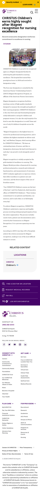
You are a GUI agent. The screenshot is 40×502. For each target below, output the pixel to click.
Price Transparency (26, 447)
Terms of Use (28, 454)
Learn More (27, 4)
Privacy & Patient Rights (10, 451)
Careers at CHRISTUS (9, 447)
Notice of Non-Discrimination (11, 454)
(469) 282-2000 (8, 325)
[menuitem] (14, 2)
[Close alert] (38, 2)
